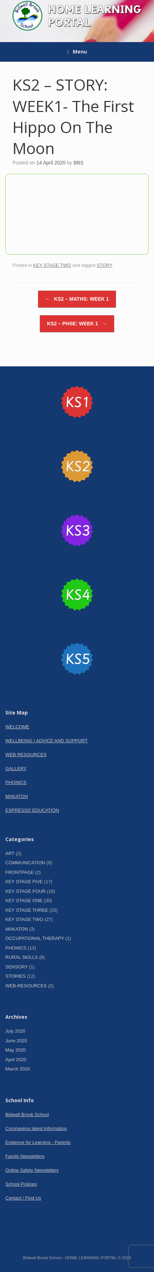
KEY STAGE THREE (26, 910)
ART (10, 853)
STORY (104, 265)
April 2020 (15, 1059)
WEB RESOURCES (26, 754)
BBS (78, 163)
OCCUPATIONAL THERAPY (34, 938)
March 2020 (17, 1069)
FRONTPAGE (19, 872)
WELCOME (17, 726)
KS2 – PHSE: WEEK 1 (77, 323)
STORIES (15, 976)
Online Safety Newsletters (32, 1170)
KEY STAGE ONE (23, 900)
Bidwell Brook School (27, 1114)
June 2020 (16, 1040)
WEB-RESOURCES (26, 985)
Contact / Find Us (23, 1198)
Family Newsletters (25, 1156)
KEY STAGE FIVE (24, 881)
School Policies (21, 1184)
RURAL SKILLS (21, 957)
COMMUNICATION (25, 862)
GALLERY (16, 768)
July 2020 (15, 1031)
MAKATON (16, 796)
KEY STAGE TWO (52, 265)
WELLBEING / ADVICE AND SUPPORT (46, 740)
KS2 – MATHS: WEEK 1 (77, 299)
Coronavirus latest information (36, 1128)
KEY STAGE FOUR (25, 891)
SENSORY (16, 967)
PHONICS (15, 782)
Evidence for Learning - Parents (38, 1142)
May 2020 (15, 1050)
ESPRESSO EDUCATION (32, 810)
